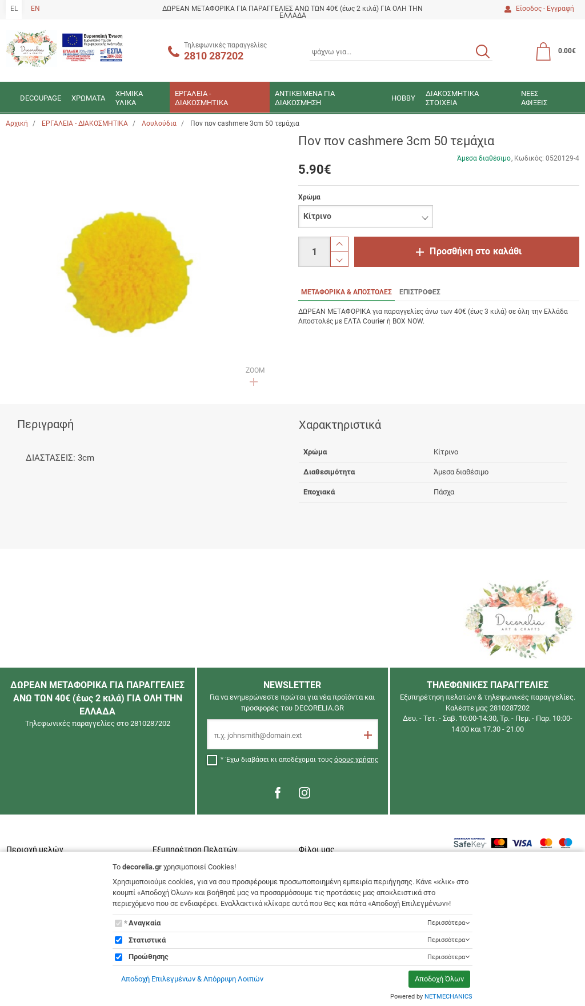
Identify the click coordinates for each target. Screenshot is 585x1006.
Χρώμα (309, 197)
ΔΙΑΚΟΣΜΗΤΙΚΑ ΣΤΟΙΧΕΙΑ (452, 98)
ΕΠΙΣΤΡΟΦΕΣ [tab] (419, 292)
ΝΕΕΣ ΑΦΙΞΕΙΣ (534, 98)
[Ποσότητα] (314, 252)
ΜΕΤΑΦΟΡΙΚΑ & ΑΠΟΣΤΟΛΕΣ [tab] (346, 292)
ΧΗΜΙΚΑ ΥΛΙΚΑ (129, 98)
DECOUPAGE (40, 98)
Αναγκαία (145, 923)
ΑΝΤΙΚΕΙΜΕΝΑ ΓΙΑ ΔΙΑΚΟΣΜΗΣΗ (305, 98)
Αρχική (17, 123)
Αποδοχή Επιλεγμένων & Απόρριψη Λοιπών (192, 979)
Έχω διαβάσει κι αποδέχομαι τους (302, 760)
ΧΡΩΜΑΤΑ (88, 98)
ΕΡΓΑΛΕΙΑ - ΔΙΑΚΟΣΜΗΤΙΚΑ (201, 98)
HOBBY (403, 98)
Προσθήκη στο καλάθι (476, 251)
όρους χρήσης (356, 760)
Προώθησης (149, 956)
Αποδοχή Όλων (439, 979)
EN (35, 9)
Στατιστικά (147, 940)
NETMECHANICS (448, 996)
